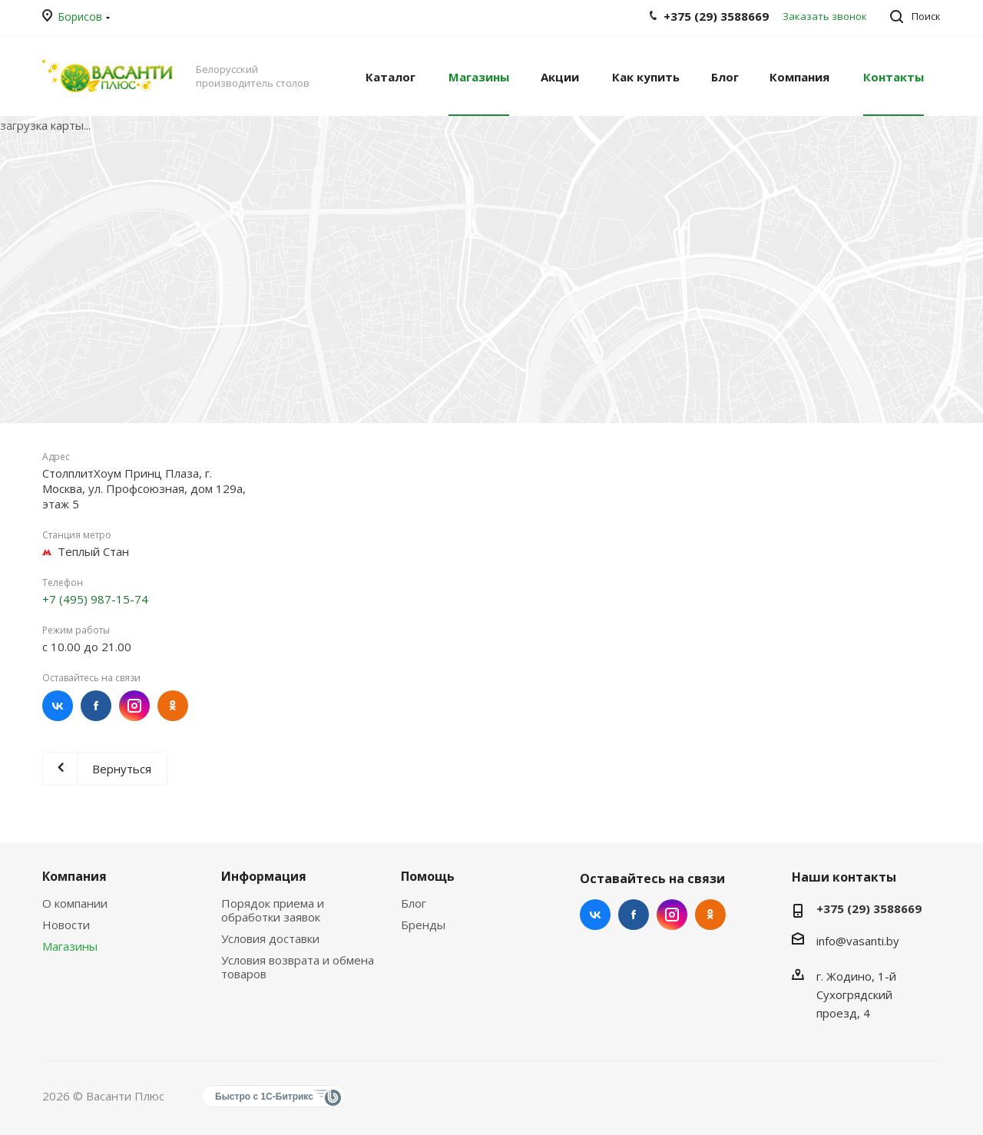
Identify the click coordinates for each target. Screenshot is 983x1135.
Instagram (134, 705)
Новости (66, 924)
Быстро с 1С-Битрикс (264, 1096)
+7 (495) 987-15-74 (95, 599)
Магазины (70, 946)
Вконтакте (57, 705)
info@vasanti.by (857, 940)
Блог (413, 903)
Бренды (423, 924)
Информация (263, 876)
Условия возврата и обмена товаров (297, 966)
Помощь (428, 876)
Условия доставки (270, 938)
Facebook (96, 705)
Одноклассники (172, 705)
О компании (75, 903)
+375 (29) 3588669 (869, 908)
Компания (74, 876)
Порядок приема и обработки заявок (272, 910)
